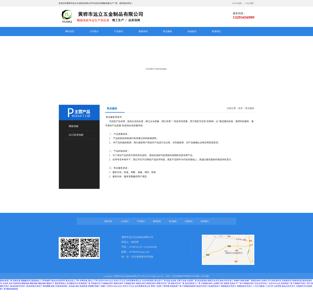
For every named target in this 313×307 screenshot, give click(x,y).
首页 (240, 108)
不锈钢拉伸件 (107, 283)
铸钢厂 (248, 280)
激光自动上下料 (72, 280)
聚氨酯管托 (26, 280)
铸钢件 (237, 280)
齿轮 (11, 283)
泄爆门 (104, 286)
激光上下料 (93, 280)
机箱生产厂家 (236, 283)
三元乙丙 (269, 286)
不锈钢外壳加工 (300, 283)
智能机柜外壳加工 (228, 286)
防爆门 (97, 286)
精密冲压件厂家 (163, 283)
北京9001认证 (274, 283)
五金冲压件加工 (261, 283)
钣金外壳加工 (202, 286)
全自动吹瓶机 (148, 280)
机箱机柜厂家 (84, 283)
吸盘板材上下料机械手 (41, 280)
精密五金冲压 (213, 280)
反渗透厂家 (192, 280)
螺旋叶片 (50, 283)
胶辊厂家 (8, 280)
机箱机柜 (84, 286)
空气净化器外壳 (274, 280)
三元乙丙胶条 (259, 286)
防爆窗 (91, 286)
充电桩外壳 (287, 280)
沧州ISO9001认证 (105, 280)
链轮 (53, 286)
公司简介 (94, 31)
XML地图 (249, 3)
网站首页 (69, 31)
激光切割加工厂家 (193, 283)
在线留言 (192, 31)
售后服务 (167, 31)
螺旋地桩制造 (12, 289)
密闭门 (154, 286)
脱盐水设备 (171, 280)
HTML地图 (237, 3)
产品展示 (118, 31)
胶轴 (2, 280)
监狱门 (160, 286)
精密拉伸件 (256, 280)
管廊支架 (17, 280)
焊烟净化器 (297, 280)
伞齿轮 (5, 283)
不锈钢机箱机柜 (189, 286)
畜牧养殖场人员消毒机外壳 (66, 283)
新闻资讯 (143, 31)
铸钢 (242, 280)
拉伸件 (264, 280)
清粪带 (226, 283)
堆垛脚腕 (46, 286)
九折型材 (277, 286)
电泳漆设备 (202, 280)
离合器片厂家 (160, 280)
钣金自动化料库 (58, 280)
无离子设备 (181, 280)
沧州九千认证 (119, 280)
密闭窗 (166, 286)
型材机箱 (17, 283)
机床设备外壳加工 (34, 286)
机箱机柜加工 (214, 286)
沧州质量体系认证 (134, 280)
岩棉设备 (84, 280)
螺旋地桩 (25, 283)
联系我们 (216, 31)
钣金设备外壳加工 (18, 286)
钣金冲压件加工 (226, 280)
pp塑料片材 (218, 283)
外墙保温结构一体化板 (65, 286)
